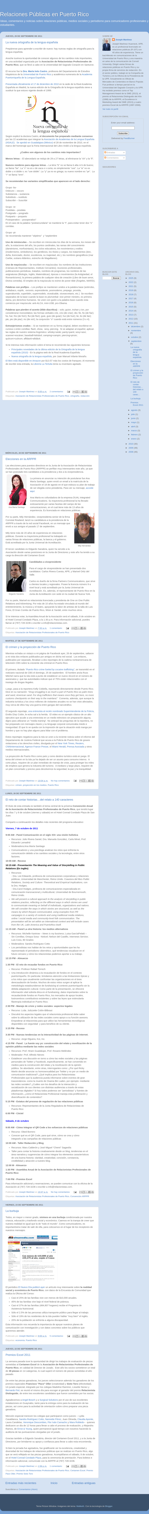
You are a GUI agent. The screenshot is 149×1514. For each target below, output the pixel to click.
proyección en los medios (35, 785)
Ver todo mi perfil (110, 109)
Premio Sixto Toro (24, 1474)
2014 (131, 311)
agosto (134, 410)
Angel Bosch (28, 1400)
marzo (134, 430)
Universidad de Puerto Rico (37, 74)
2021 (131, 286)
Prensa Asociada (75, 746)
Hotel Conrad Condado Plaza (26, 1457)
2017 (131, 298)
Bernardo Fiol (12, 1390)
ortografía (74, 396)
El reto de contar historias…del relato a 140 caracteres (39, 799)
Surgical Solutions (49, 1400)
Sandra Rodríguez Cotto (31, 1419)
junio (133, 418)
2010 (131, 444)
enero (134, 439)
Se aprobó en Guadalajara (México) (34, 142)
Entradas (109, 152)
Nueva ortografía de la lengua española (31, 356)
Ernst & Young (24, 1429)
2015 (131, 307)
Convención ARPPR (79, 1196)
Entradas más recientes (20, 1483)
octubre (135, 337)
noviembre (136, 330)
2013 (131, 315)
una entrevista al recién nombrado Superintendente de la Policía (61, 711)
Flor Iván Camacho (57, 1422)
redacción (85, 396)
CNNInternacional (15, 746)
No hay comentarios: (61, 781)
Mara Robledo (77, 1422)
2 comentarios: (57, 391)
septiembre (136, 341)
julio (133, 414)
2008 (131, 452)
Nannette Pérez (53, 1419)
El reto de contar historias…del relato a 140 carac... (137, 388)
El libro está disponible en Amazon (23, 360)
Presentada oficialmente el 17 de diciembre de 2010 (32, 84)
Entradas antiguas (83, 1483)
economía (20, 1340)
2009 (131, 448)
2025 (131, 278)
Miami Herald (59, 746)
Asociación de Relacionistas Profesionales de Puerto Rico (42, 396)
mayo (134, 422)
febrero (134, 434)
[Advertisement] (50, 426)
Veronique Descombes (34, 1422)
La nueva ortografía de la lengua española (32, 42)
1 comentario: (56, 628)
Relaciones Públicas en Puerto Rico (44, 14)
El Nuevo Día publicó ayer (31, 1287)
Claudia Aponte (85, 1419)
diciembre (136, 326)
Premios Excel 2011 (18, 1354)
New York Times (66, 743)
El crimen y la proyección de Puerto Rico (31, 647)
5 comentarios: (57, 1336)
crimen (19, 785)
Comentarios (111, 158)
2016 (131, 302)
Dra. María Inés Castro (35, 71)
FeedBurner (129, 138)
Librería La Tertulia (42, 364)
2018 (131, 294)
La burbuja (12, 1210)
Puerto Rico (53, 785)
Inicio (54, 1483)
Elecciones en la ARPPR (21, 459)
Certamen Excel (77, 1470)
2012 (131, 319)
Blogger (108, 1506)
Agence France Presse (36, 746)
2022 (131, 282)
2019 (131, 290)
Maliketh (80, 1506)
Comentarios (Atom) (28, 1489)
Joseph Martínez (123, 39)
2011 (131, 323)
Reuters (80, 743)
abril (133, 426)
